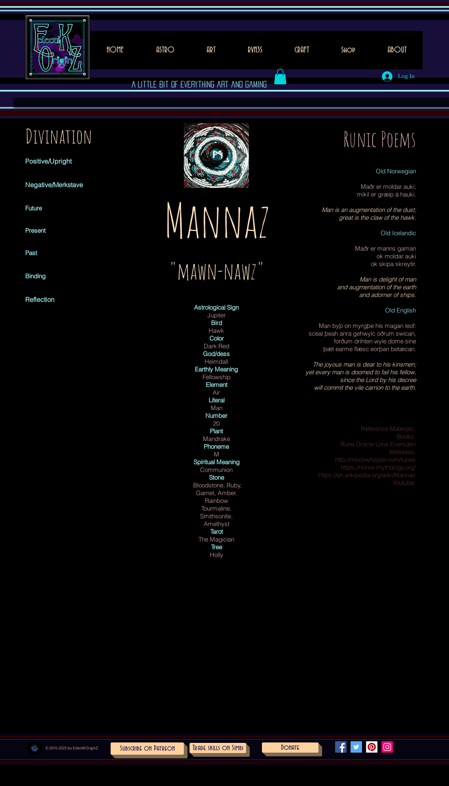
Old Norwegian (396, 171)
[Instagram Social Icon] (387, 747)
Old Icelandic (398, 233)
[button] (210, 52)
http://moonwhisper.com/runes (375, 459)
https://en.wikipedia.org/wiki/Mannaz (367, 475)
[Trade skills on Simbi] (218, 748)
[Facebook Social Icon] (341, 747)
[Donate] (290, 747)
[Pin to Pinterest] (194, 184)
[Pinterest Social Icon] (371, 747)
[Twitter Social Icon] (356, 747)
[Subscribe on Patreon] (147, 748)
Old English (400, 310)
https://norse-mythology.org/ (378, 467)
